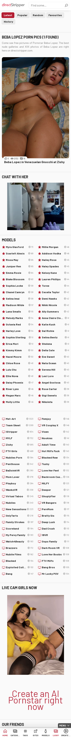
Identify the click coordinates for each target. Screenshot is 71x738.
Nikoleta (55, 402)
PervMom (55, 509)
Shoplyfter (55, 496)
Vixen (55, 431)
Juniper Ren (19, 266)
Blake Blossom (19, 279)
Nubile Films (19, 554)
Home (5, 735)
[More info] (65, 155)
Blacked (19, 561)
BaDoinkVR (19, 470)
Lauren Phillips (55, 279)
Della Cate (55, 350)
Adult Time (55, 444)
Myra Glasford (19, 247)
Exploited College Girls (19, 567)
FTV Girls (19, 451)
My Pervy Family (19, 535)
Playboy (19, 483)
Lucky (56, 735)
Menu (62, 725)
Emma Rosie (19, 273)
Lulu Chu (19, 369)
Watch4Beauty (19, 541)
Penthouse (19, 464)
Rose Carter (55, 389)
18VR (55, 535)
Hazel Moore (19, 356)
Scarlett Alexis (19, 253)
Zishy (19, 444)
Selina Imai (19, 298)
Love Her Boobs (55, 554)
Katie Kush (55, 324)
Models (46, 735)
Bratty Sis (55, 515)
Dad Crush (55, 528)
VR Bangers (55, 502)
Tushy (55, 464)
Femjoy (55, 419)
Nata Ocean (55, 363)
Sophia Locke (19, 285)
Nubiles (19, 502)
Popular (22, 15)
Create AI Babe (66, 735)
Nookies (55, 438)
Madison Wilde (19, 305)
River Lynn (19, 389)
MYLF (19, 438)
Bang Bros (55, 567)
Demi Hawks (55, 298)
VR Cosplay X (55, 425)
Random (38, 15)
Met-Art (19, 419)
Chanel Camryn (19, 292)
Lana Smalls (19, 311)
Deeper (55, 490)
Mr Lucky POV (55, 573)
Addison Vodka (55, 253)
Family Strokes (19, 522)
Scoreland (19, 528)
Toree (55, 285)
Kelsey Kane (55, 273)
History (8, 21)
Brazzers (19, 548)
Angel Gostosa (55, 382)
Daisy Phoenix (19, 382)
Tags (25, 735)
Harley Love (19, 331)
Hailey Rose (55, 260)
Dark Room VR (55, 548)
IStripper (19, 431)
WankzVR (19, 490)
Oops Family (55, 541)
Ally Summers (55, 311)
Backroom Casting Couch (55, 477)
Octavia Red (19, 324)
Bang (19, 573)
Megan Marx (19, 395)
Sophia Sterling (19, 337)
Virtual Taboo (19, 496)
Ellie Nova (19, 376)
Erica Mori (19, 344)
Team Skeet (19, 425)
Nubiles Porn (19, 457)
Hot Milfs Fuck (55, 451)
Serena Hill (55, 369)
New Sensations (19, 509)
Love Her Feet (55, 470)
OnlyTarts (19, 515)
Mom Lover (19, 477)
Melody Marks (19, 318)
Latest (8, 15)
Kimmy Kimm (19, 350)
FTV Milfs (55, 561)
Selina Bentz (55, 337)
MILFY (55, 483)
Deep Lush (55, 522)
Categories (15, 735)
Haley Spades (55, 266)
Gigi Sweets (55, 395)
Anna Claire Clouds (55, 318)
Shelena (55, 344)
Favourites (55, 15)
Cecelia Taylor (55, 292)
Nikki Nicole (55, 305)
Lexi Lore (55, 376)
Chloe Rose (19, 363)
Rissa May (19, 260)
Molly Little (19, 402)
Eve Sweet (55, 356)
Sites (35, 735)
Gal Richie (55, 331)
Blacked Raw (55, 457)
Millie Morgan (55, 247)
